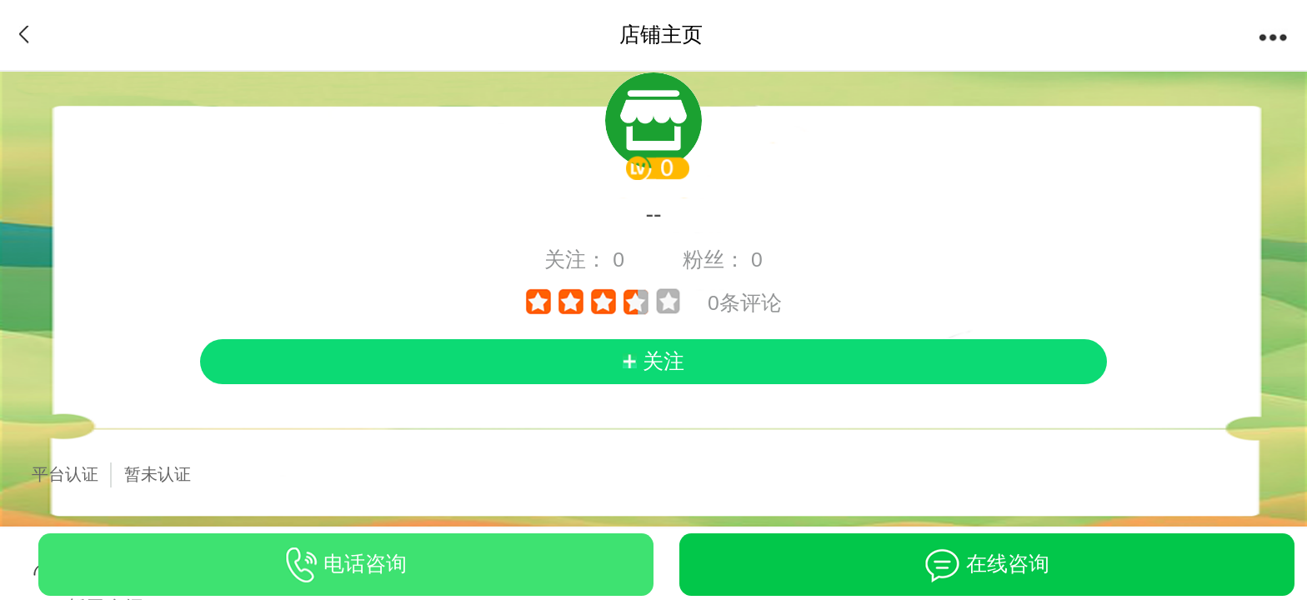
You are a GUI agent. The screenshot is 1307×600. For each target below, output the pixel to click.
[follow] (654, 361)
